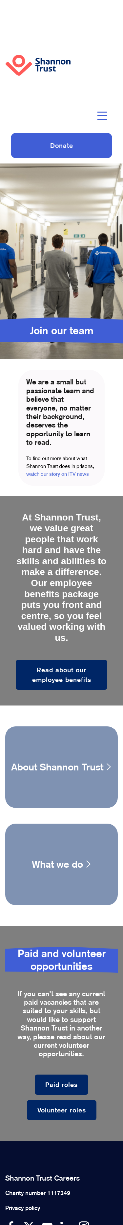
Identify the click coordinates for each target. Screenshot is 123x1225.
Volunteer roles (61, 1110)
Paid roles (61, 1085)
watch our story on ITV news (57, 474)
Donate (61, 145)
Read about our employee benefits (61, 675)
